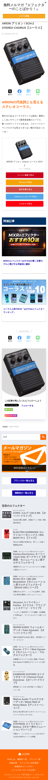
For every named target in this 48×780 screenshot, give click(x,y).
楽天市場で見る (25, 189)
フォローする (27, 406)
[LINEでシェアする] (38, 92)
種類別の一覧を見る (24, 493)
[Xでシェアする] (10, 92)
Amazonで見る (25, 182)
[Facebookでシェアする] (19, 92)
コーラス (15, 426)
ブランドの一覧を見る (24, 481)
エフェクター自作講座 (29, 763)
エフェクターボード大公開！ (24, 770)
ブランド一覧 (34, 759)
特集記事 (13, 763)
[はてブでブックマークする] (28, 92)
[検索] (43, 437)
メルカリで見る (25, 204)
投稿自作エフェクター (24, 766)
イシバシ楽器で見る (25, 175)
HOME (24, 754)
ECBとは (11, 759)
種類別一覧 (22, 759)
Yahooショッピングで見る (25, 197)
